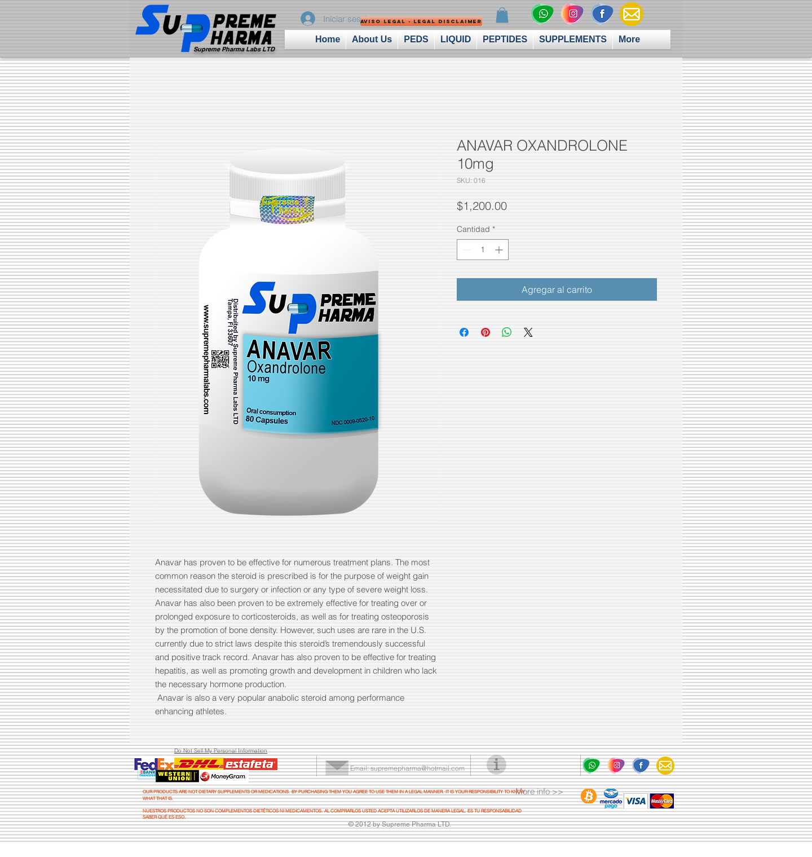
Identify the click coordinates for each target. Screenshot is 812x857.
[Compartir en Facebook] (464, 332)
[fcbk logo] (602, 14)
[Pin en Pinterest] (485, 332)
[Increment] (500, 250)
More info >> (539, 791)
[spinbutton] (483, 250)
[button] (400, 21)
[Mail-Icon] (631, 14)
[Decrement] (465, 250)
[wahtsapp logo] (542, 14)
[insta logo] (572, 14)
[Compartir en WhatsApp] (507, 332)
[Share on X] (528, 332)
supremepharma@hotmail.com (417, 768)
